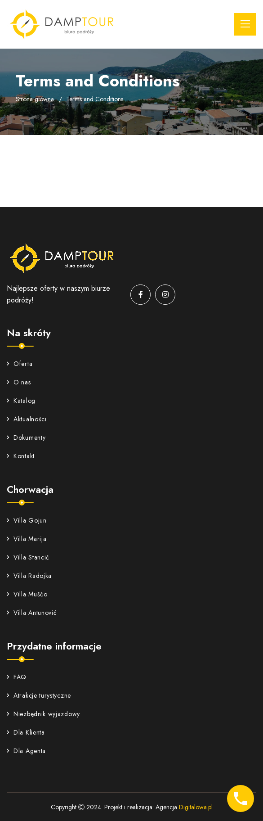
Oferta (19, 363)
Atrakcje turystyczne (39, 695)
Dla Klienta (26, 732)
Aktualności (27, 419)
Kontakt (21, 455)
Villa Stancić (28, 557)
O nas (19, 382)
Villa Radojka (29, 575)
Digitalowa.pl (196, 807)
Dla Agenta (26, 750)
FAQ (17, 676)
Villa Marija (26, 538)
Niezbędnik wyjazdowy (43, 713)
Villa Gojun (27, 520)
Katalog (21, 400)
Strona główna (35, 99)
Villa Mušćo (27, 594)
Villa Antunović (32, 612)
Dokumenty (26, 437)
